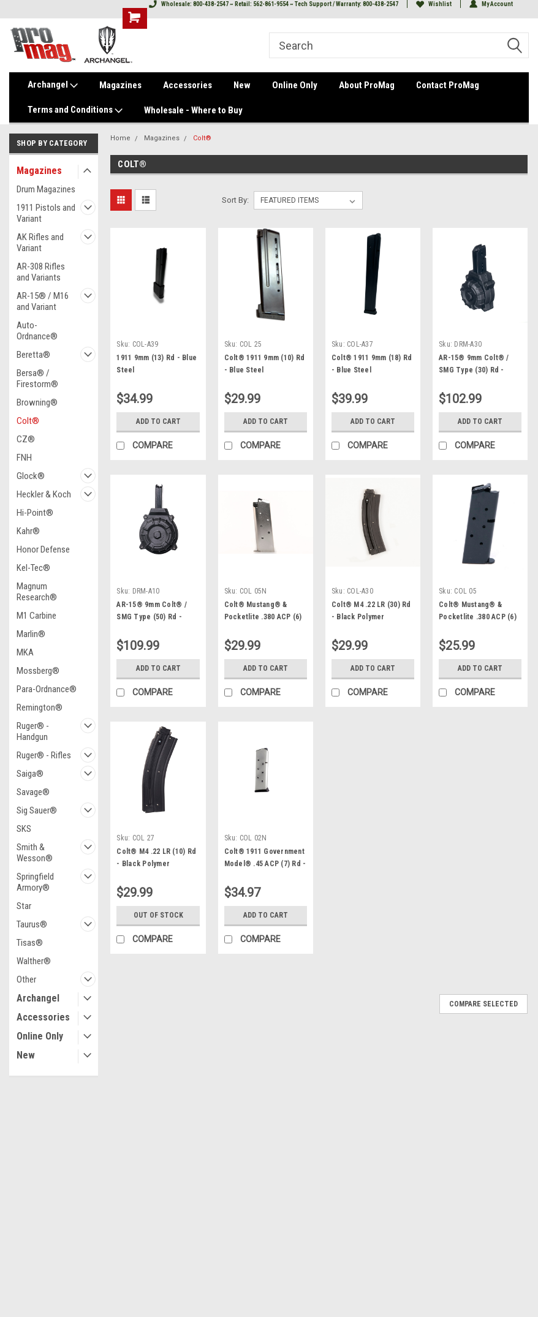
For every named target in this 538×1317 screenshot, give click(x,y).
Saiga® (30, 773)
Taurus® (32, 924)
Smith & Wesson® (35, 853)
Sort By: (235, 200)
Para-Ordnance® (47, 689)
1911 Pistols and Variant (46, 213)
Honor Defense (43, 549)
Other (26, 979)
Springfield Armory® (35, 882)
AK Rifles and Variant (40, 243)
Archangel (53, 85)
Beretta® (33, 354)
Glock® (31, 475)
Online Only (294, 85)
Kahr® (28, 531)
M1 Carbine (36, 615)
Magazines (120, 85)
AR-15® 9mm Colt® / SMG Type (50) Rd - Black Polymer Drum (151, 616)
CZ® (26, 439)
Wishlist (434, 4)
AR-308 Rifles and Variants (41, 272)
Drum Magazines (46, 189)
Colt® (28, 420)
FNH (24, 457)
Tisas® (30, 942)
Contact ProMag (447, 85)
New (242, 85)
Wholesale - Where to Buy (193, 110)
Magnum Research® (37, 592)
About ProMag (367, 85)
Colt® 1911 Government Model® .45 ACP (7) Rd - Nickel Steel (265, 863)
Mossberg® (38, 670)
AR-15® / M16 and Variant (43, 301)
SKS (24, 828)
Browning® (37, 402)
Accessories (187, 85)
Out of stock (158, 915)
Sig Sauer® (37, 810)
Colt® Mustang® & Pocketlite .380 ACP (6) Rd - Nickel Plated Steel (265, 616)
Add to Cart (158, 421)
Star (24, 905)
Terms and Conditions (75, 110)
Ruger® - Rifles (44, 755)
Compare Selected (483, 1004)
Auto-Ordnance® (37, 331)
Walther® (34, 961)
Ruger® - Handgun (33, 731)
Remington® (40, 707)
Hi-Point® (35, 512)
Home (120, 138)
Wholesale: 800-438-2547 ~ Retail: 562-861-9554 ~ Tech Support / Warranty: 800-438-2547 (273, 4)
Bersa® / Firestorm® (37, 379)
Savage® (33, 792)
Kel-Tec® (33, 567)
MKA (25, 652)
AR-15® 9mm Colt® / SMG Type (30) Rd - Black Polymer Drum (474, 370)
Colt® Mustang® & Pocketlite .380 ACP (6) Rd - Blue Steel (478, 616)
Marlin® (31, 634)
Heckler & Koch (44, 494)
